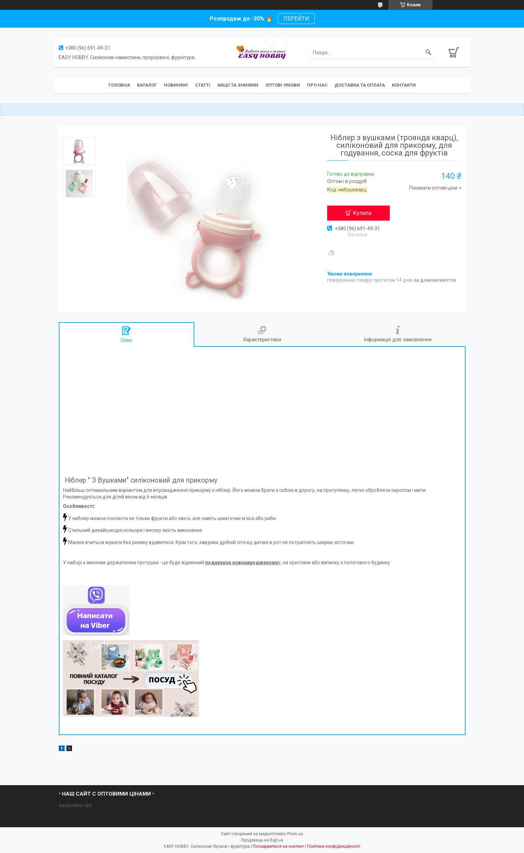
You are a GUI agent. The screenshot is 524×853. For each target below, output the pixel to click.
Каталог (147, 85)
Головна (119, 85)
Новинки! (176, 85)
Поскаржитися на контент (278, 846)
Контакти (404, 85)
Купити (362, 213)
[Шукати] (428, 52)
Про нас (317, 85)
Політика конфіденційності (333, 846)
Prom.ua (295, 833)
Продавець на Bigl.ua (262, 840)
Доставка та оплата (359, 85)
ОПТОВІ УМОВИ (282, 85)
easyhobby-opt (75, 805)
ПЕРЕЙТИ (296, 18)
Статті (202, 85)
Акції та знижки (237, 85)
